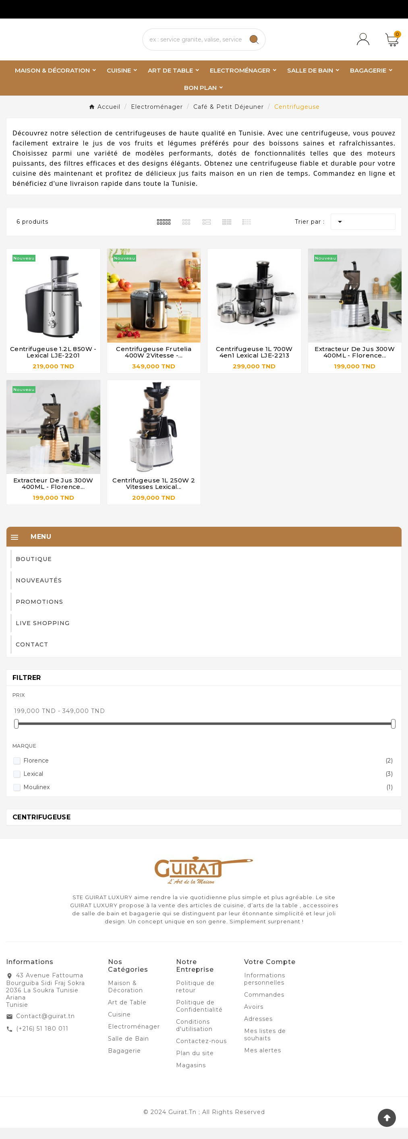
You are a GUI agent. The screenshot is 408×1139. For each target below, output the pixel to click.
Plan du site (195, 1064)
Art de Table (127, 1013)
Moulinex (208, 798)
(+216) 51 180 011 (42, 1039)
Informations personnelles (264, 990)
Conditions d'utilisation (194, 1036)
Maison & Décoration (125, 998)
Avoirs (253, 1018)
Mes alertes (262, 1061)
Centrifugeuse (41, 828)
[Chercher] (193, 45)
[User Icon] (364, 45)
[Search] (254, 45)
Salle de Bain (128, 1050)
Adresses (258, 1030)
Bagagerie (124, 1062)
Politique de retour (195, 998)
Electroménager (134, 1037)
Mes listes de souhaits (265, 1046)
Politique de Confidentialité (199, 1017)
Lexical (208, 785)
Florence (208, 771)
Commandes (264, 1006)
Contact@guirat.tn (45, 1027)
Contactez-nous (201, 1052)
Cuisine (119, 1025)
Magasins (191, 1076)
